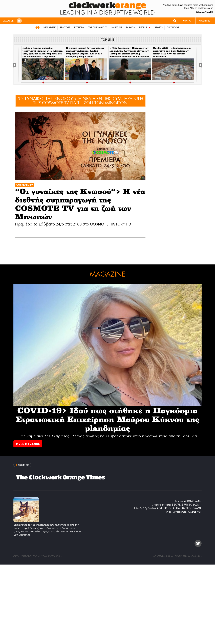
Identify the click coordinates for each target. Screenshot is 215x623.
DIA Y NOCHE (173, 27)
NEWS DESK (50, 27)
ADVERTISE (204, 20)
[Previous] (16, 64)
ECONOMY (79, 27)
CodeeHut (196, 556)
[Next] (199, 64)
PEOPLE (143, 27)
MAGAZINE (117, 27)
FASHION (130, 27)
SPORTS (159, 27)
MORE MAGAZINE (28, 444)
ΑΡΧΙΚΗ (37, 27)
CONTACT (187, 20)
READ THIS (65, 27)
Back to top (22, 465)
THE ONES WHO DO (98, 27)
